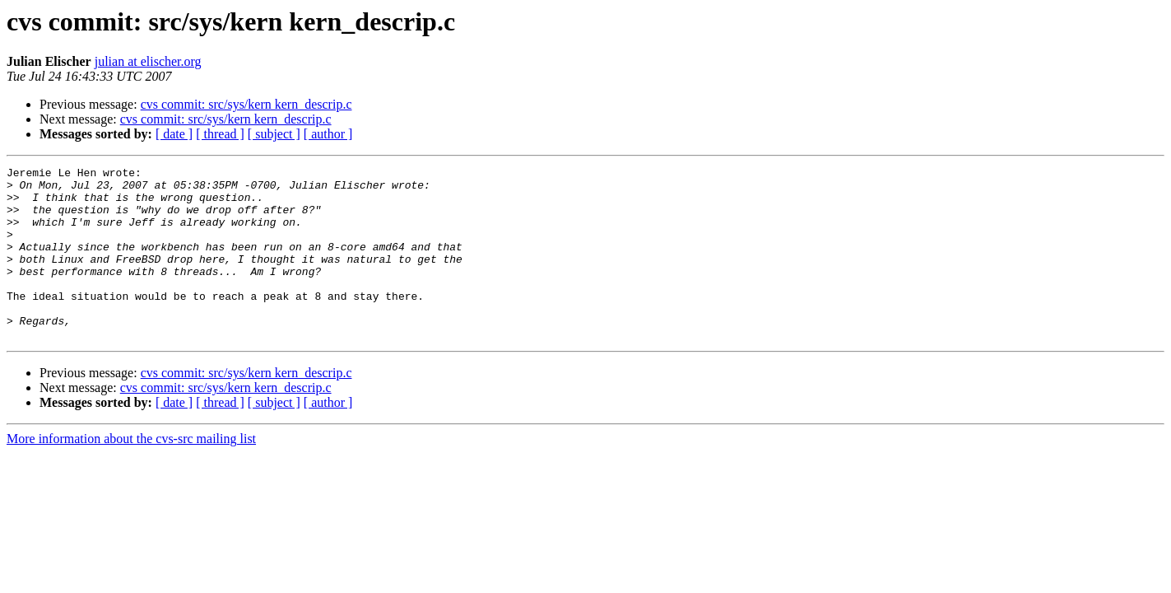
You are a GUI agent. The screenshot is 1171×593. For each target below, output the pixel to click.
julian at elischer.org (148, 61)
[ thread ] (220, 134)
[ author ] (328, 134)
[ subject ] (274, 134)
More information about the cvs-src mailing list (131, 473)
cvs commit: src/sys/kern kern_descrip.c (246, 104)
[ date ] (174, 134)
